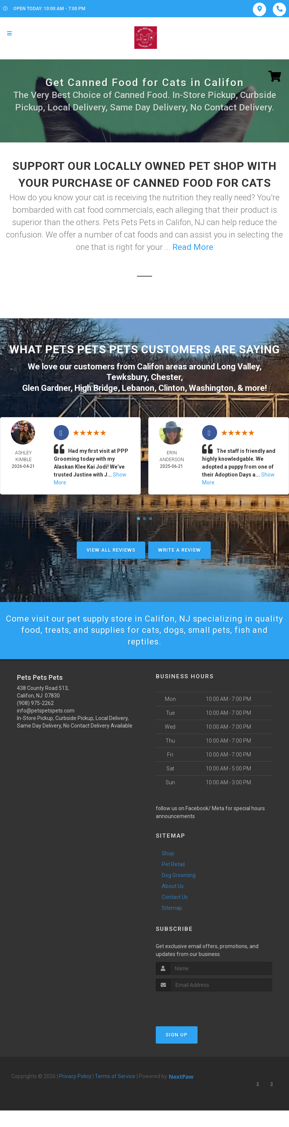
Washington (211, 388)
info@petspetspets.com (46, 711)
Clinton (171, 388)
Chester (166, 377)
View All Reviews (111, 550)
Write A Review (179, 550)
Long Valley (238, 366)
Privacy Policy (75, 1076)
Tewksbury (126, 377)
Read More (192, 247)
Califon (150, 366)
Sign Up (177, 1035)
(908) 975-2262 (35, 703)
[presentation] (196, 1005)
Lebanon (138, 388)
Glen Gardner (46, 388)
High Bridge (96, 388)
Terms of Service (115, 1076)
